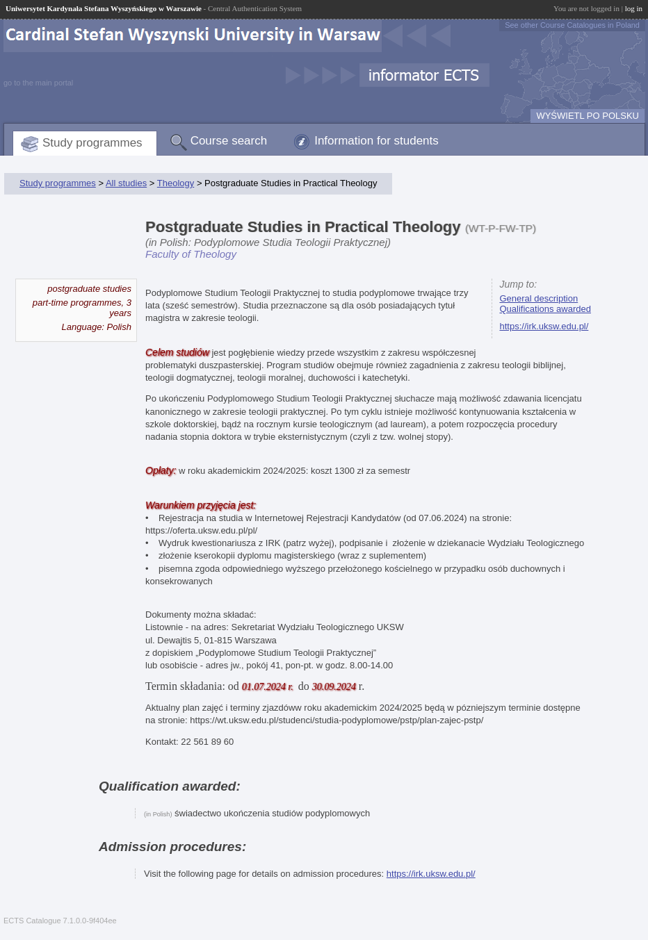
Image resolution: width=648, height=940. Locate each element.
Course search (229, 140)
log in (633, 8)
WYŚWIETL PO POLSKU (587, 115)
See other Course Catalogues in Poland (572, 25)
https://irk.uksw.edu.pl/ (543, 326)
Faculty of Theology (190, 254)
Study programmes (92, 142)
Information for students (376, 140)
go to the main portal (38, 83)
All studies (126, 183)
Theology (175, 183)
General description (538, 298)
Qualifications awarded (545, 309)
